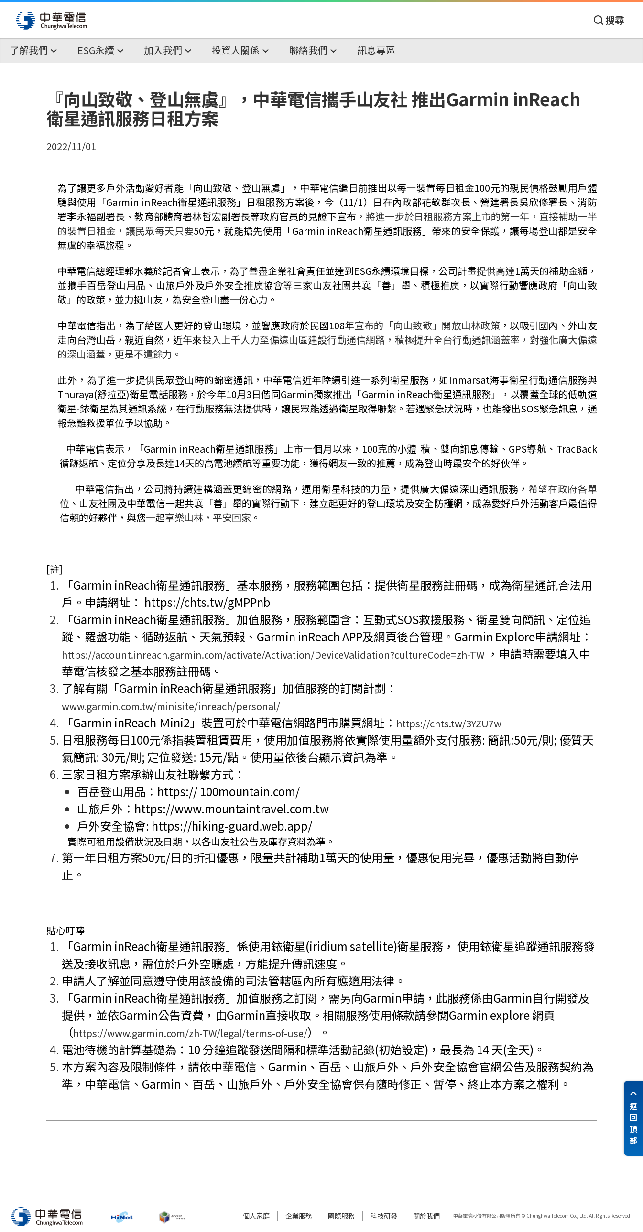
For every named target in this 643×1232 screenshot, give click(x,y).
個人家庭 (256, 1216)
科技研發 (384, 1216)
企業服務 (298, 1216)
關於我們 (426, 1216)
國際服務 (341, 1216)
